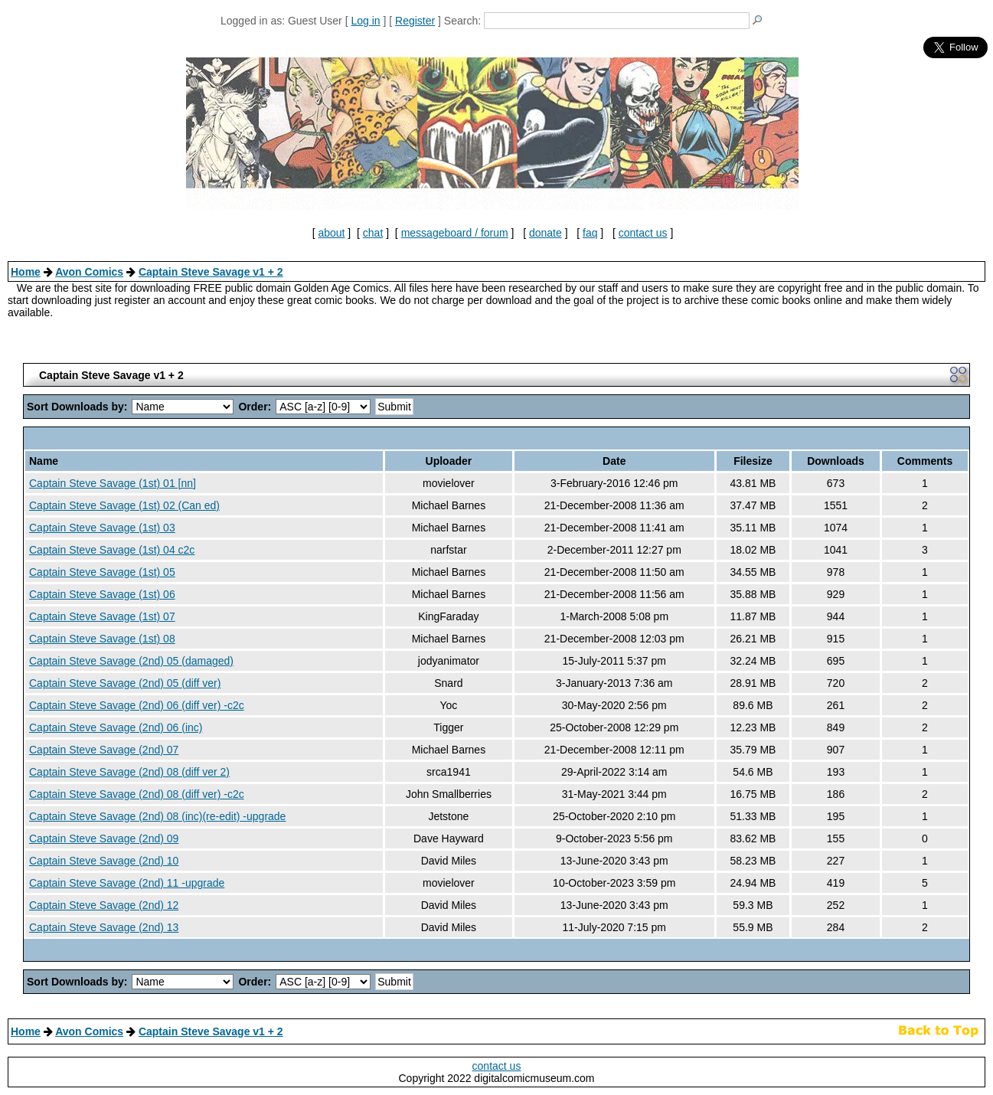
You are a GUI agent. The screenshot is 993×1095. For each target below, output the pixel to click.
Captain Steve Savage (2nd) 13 (103, 927)
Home (26, 272)
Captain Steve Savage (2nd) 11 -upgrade (126, 883)
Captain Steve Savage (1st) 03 (102, 527)
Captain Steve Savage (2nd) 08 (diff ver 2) (129, 772)
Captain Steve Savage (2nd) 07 (103, 750)
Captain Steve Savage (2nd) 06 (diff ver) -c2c (136, 705)
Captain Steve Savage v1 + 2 (211, 272)
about (331, 233)
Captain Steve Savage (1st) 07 (102, 616)
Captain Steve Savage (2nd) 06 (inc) (115, 727)
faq (590, 233)
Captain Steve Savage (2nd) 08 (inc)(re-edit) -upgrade (157, 816)
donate (545, 233)
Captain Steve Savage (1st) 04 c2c (111, 550)
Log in (365, 21)
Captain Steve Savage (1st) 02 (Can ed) (124, 505)
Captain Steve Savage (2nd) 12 (103, 905)
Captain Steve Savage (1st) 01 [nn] (112, 483)
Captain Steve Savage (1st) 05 (102, 572)
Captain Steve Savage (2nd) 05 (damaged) (131, 661)
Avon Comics (89, 272)
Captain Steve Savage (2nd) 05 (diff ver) (124, 683)
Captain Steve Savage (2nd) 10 (103, 861)
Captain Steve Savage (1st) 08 (102, 638)
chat (373, 233)
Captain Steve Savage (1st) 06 (102, 594)
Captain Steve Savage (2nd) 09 (103, 838)
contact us (643, 233)
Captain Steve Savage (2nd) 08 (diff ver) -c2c (136, 794)
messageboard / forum (454, 233)
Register (415, 21)
